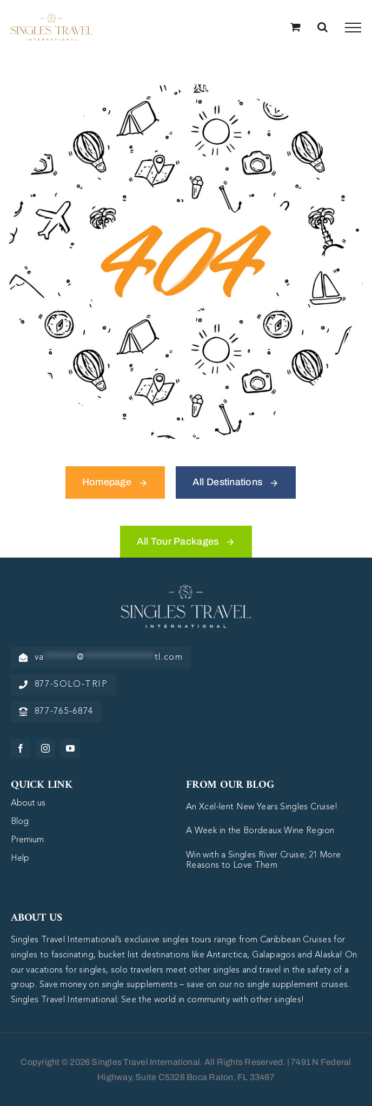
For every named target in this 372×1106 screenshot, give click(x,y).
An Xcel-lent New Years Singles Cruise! (262, 807)
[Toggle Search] (322, 27)
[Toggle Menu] (353, 27)
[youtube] (70, 748)
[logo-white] (186, 589)
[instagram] (45, 748)
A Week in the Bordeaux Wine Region (260, 831)
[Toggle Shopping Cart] (295, 26)
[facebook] (20, 748)
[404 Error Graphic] (186, 88)
